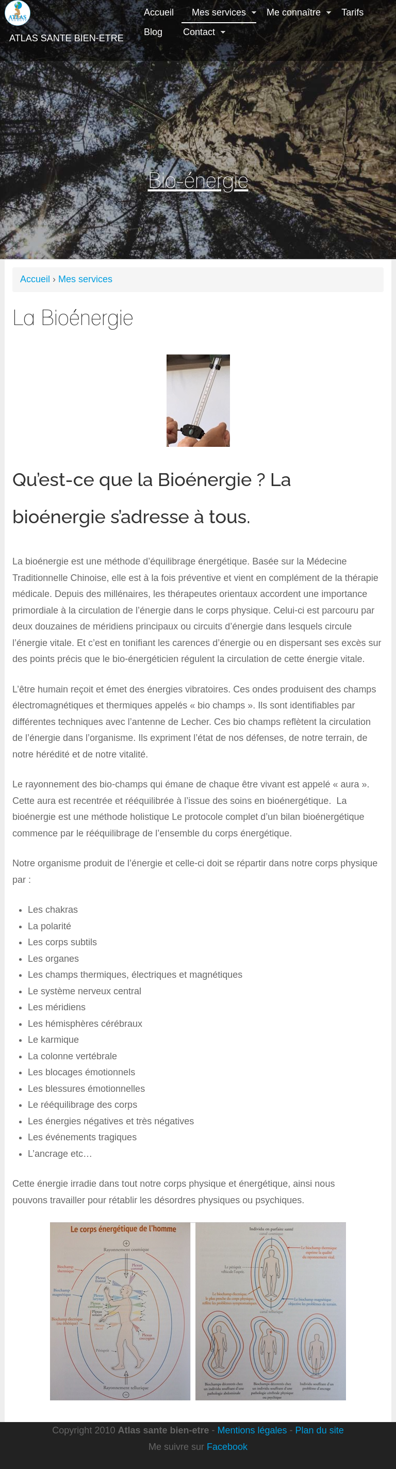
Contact (199, 33)
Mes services (219, 13)
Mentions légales (252, 1430)
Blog (153, 32)
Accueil (159, 12)
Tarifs (352, 12)
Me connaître (293, 13)
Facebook (227, 1447)
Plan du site (319, 1430)
